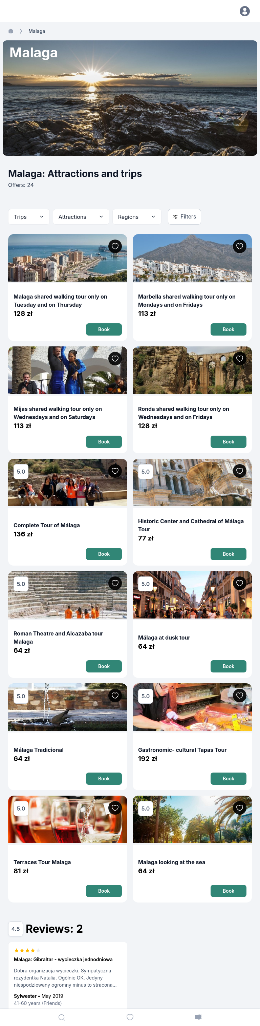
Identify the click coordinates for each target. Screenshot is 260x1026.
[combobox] (28, 217)
